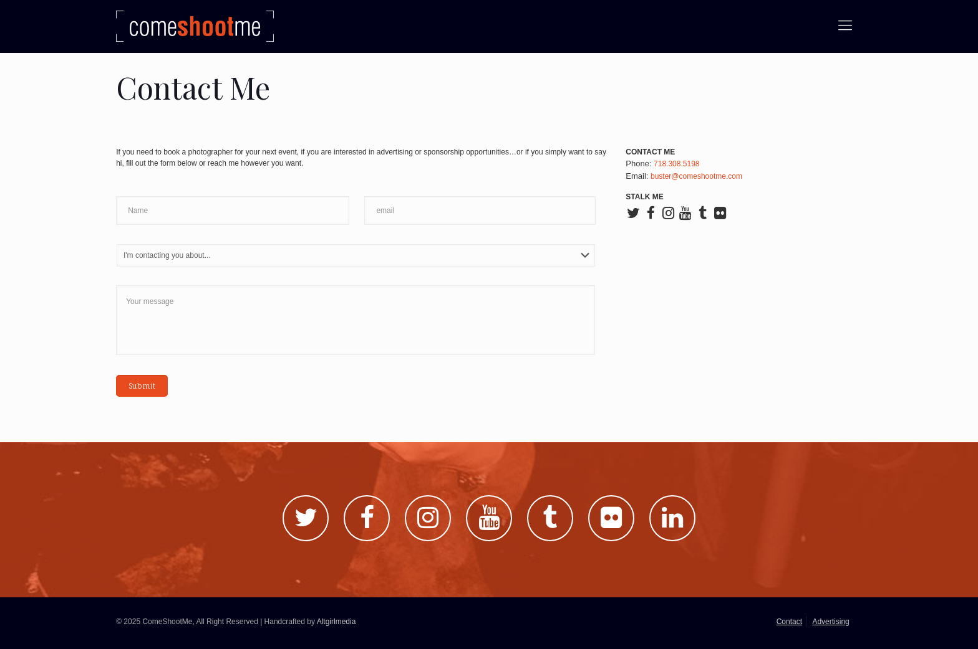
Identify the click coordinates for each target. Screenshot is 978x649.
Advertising (830, 621)
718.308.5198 (676, 163)
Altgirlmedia (336, 621)
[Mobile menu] (845, 25)
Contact (789, 621)
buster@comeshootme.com (696, 176)
